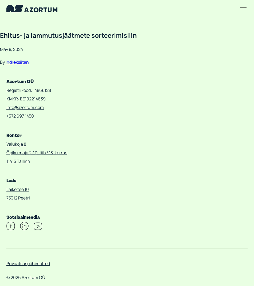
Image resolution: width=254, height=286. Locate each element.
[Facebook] (10, 229)
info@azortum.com (25, 107)
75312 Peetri (18, 198)
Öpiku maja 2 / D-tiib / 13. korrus (36, 153)
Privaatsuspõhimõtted (28, 263)
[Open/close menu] (243, 8)
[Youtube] (38, 229)
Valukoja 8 (16, 144)
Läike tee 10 (17, 189)
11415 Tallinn (18, 161)
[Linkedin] (24, 229)
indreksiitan (17, 62)
